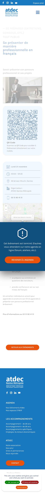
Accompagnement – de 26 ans (18, 424)
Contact (15, 463)
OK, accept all (12, 482)
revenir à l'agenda (23, 259)
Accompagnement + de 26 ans (18, 426)
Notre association (13, 445)
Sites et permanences (15, 451)
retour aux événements (22, 347)
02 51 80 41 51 (16, 197)
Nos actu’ (10, 448)
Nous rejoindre (12, 453)
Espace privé (38, 3)
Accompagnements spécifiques (19, 429)
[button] (32, 216)
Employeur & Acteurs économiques (20, 432)
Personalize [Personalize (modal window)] (22, 487)
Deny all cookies (30, 482)
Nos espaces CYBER (14, 410)
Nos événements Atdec (15, 408)
